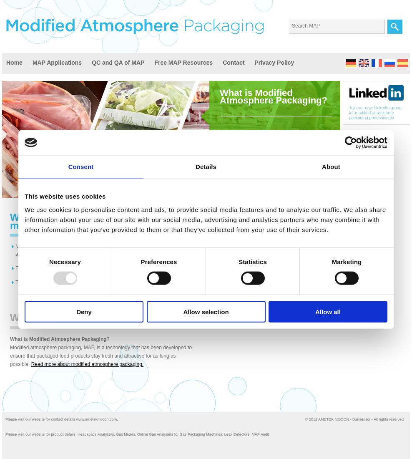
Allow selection (206, 311)
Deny (84, 311)
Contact (233, 62)
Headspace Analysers (96, 434)
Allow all (328, 311)
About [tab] (331, 166)
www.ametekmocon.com (96, 419)
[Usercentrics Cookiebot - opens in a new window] (350, 142)
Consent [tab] (81, 166)
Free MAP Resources (183, 62)
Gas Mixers (125, 434)
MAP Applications (57, 62)
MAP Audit (260, 434)
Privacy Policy (274, 62)
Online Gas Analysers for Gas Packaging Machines (179, 434)
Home (14, 62)
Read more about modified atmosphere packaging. (87, 364)
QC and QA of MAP (118, 62)
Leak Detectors (237, 434)
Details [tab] (206, 166)
